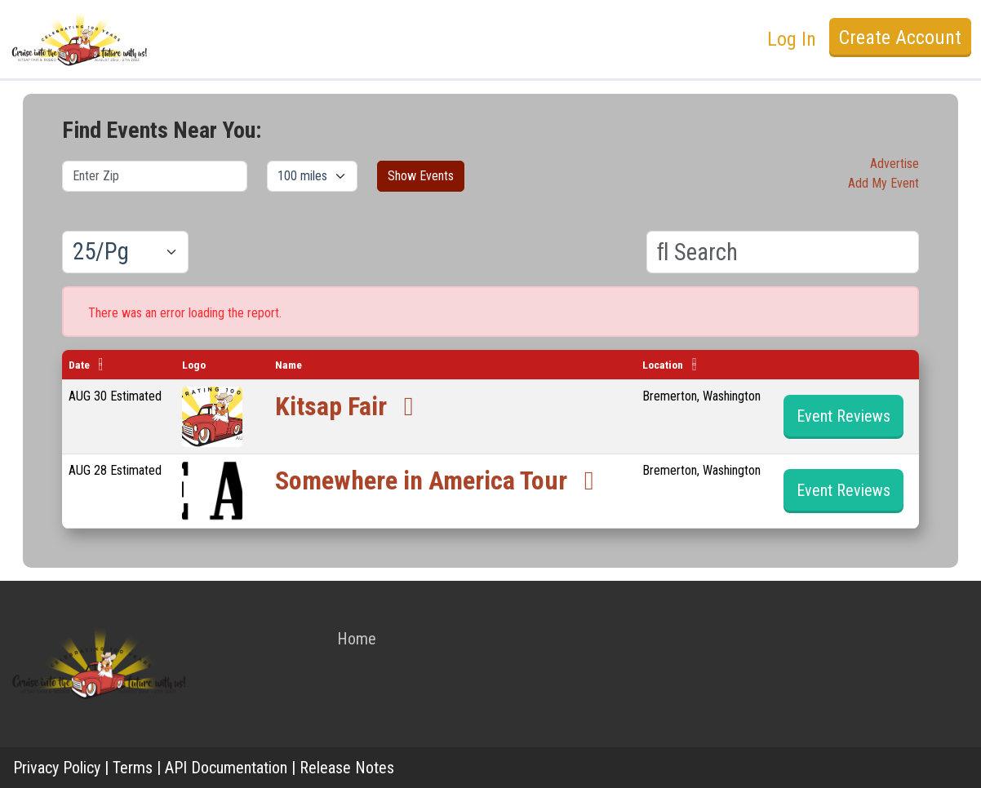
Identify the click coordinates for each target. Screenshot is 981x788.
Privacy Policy (56, 767)
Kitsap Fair (350, 406)
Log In (791, 39)
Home (356, 639)
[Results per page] (125, 252)
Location (662, 364)
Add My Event (883, 183)
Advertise (894, 163)
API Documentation (226, 767)
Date (79, 364)
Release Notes (347, 767)
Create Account (900, 37)
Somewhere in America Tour (440, 480)
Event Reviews (843, 416)
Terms (133, 767)
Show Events (421, 176)
